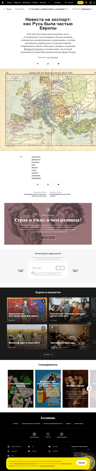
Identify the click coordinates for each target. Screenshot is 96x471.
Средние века (36, 157)
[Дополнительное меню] (49, 2)
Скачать (80, 2)
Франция (35, 167)
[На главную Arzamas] (2, 2)
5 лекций (13, 320)
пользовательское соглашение (53, 275)
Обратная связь (78, 423)
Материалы (86, 9)
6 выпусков (55, 347)
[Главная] (48, 418)
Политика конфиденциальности (53, 423)
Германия (35, 173)
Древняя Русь (36, 159)
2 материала (64, 347)
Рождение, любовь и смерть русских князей (48, 9)
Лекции (8, 9)
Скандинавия (36, 175)
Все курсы (47, 354)
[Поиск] (94, 2)
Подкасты (17, 2)
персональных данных (47, 466)
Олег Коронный (52, 57)
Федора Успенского (34, 49)
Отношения (35, 162)
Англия (34, 170)
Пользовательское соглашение (31, 423)
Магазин (43, 2)
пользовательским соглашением (25, 463)
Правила (68, 423)
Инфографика (36, 178)
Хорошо (81, 463)
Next (89, 323)
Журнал (35, 2)
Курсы (9, 2)
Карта (33, 165)
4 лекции (54, 320)
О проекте (15, 423)
